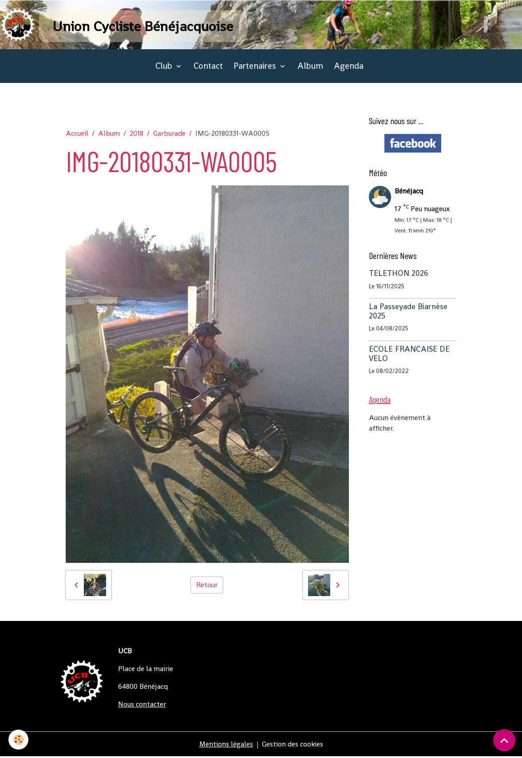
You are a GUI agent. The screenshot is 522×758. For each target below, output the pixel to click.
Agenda (349, 67)
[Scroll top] (504, 740)
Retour (207, 586)
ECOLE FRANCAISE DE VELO (409, 355)
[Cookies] (19, 740)
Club (164, 67)
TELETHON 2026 (398, 274)
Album (310, 67)
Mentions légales (226, 745)
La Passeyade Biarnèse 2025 (408, 312)
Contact (208, 67)
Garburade (169, 134)
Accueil (77, 134)
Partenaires (255, 67)
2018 (136, 134)
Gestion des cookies (293, 745)
